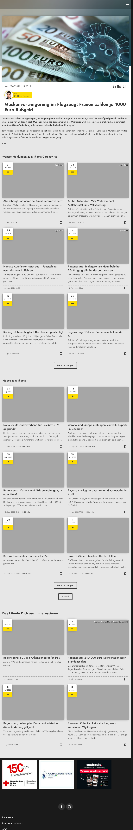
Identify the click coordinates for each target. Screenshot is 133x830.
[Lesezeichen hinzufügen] (124, 86)
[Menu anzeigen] (127, 4)
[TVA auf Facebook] (61, 806)
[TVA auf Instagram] (69, 806)
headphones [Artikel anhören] (114, 86)
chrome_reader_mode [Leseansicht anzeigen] (119, 86)
